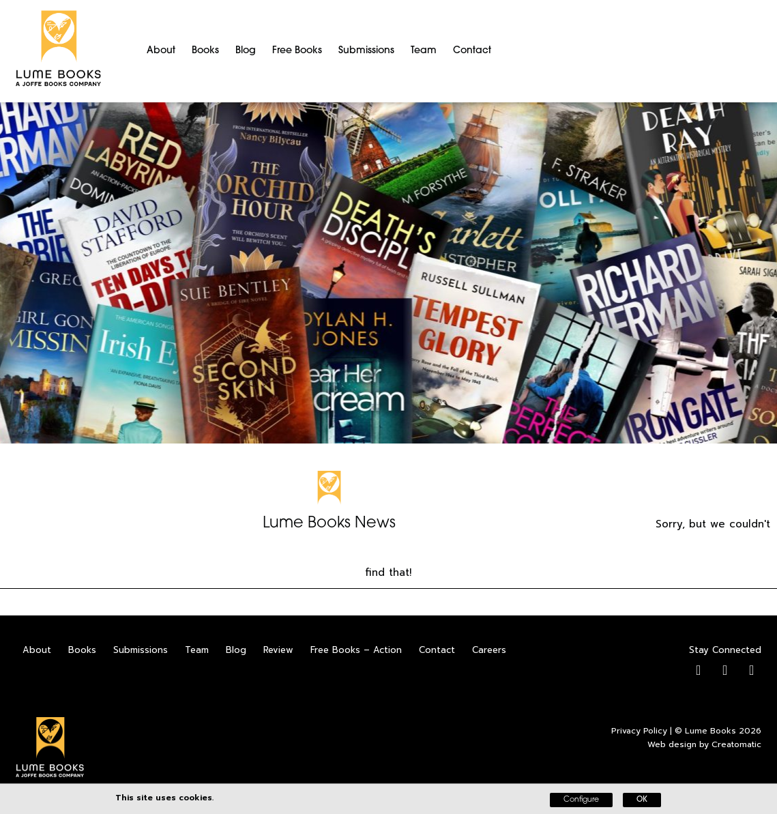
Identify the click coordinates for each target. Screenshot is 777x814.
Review (278, 649)
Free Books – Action (356, 649)
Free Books (297, 51)
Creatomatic (736, 744)
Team (424, 51)
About (161, 51)
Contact (472, 51)
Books (205, 51)
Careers (489, 649)
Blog (245, 51)
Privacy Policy (639, 731)
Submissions (366, 51)
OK (641, 800)
